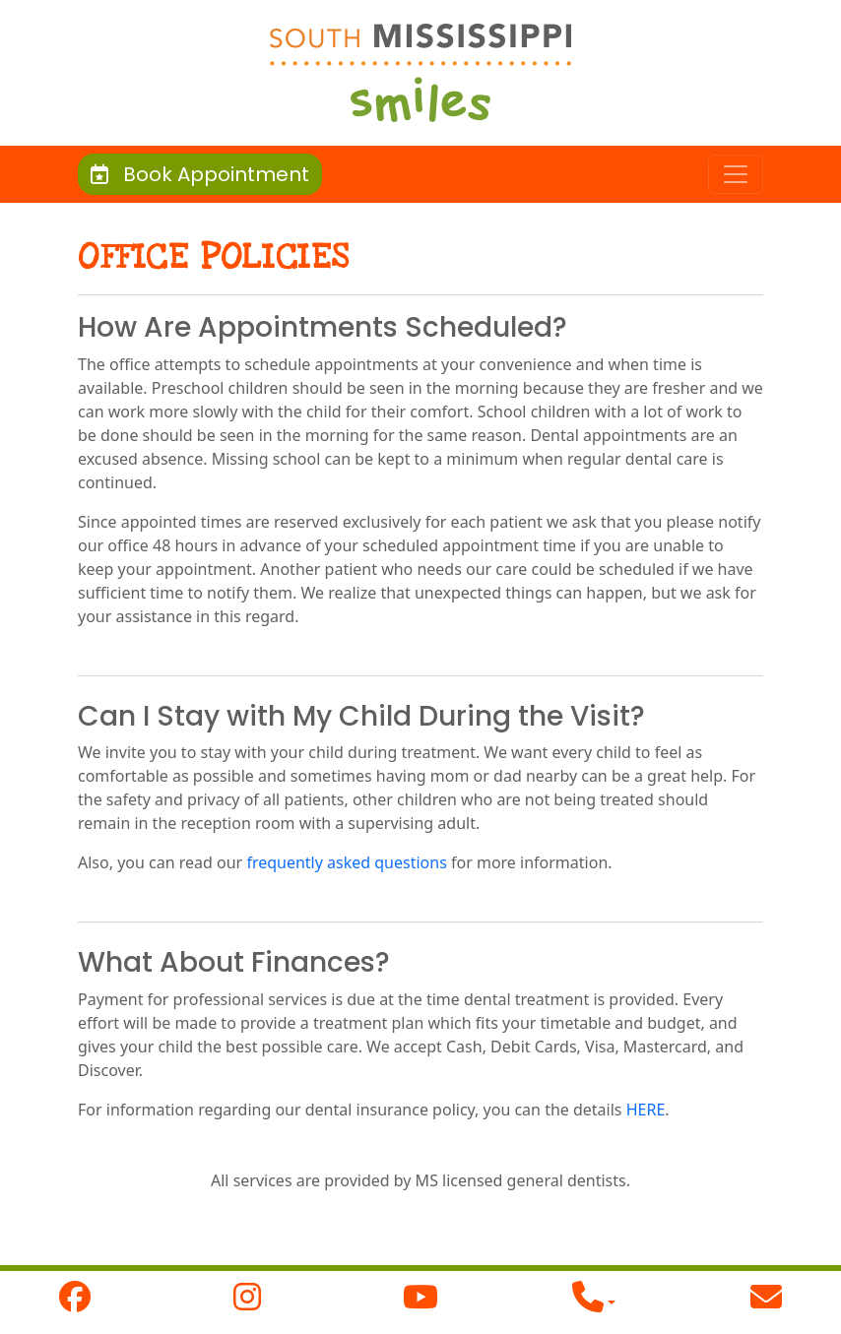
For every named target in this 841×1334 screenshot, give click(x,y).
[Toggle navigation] (735, 174)
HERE (646, 1109)
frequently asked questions (346, 862)
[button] (593, 1302)
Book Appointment (200, 174)
